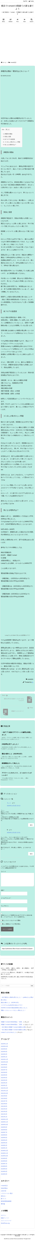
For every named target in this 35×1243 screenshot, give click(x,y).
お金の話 (3, 1191)
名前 (2, 890)
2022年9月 (4, 1064)
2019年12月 (4, 1150)
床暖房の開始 (7, 134)
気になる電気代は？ (9, 144)
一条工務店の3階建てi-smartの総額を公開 (13, 1027)
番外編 (3, 1204)
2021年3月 (4, 1111)
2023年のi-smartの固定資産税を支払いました (14, 1007)
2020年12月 (4, 1119)
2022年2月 (4, 1083)
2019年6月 (4, 1166)
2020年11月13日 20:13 (13, 805)
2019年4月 (4, 1171)
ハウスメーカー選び (7, 1193)
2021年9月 (4, 1096)
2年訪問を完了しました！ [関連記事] (10, 744)
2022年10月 (4, 1062)
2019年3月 (4, 1174)
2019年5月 (4, 1169)
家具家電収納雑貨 (6, 1201)
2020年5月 (4, 1137)
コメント (3, 871)
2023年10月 (4, 1046)
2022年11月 (4, 1059)
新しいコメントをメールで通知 (11, 920)
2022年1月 (4, 1085)
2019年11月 (4, 1153)
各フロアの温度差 (9, 139)
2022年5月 (4, 1075)
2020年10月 (4, 1124)
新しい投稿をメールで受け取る (11, 924)
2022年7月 (4, 1070)
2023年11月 (4, 1043)
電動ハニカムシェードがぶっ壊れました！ (13, 1010)
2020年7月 (4, 1132)
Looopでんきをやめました (8, 1032)
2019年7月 (4, 1163)
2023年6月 (4, 1049)
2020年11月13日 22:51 (13, 832)
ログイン (3, 1215)
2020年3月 (4, 1143)
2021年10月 (4, 1093)
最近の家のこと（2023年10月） (10, 1002)
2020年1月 (4, 1148)
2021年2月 (4, 1114)
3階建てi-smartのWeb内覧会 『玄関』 (12, 1022)
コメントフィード (6, 1220)
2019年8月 (4, 1161)
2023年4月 (4, 1051)
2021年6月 (4, 1103)
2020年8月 (4, 1129)
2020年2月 (4, 1145)
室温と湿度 (7, 136)
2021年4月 (4, 1109)
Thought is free (27, 1238)
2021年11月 (4, 1090)
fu (32, 682)
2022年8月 (4, 1067)
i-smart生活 (13, 62)
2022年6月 (4, 1072)
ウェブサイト (5, 906)
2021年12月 (4, 1088)
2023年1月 (4, 1057)
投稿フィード (5, 1218)
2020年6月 (4, 1135)
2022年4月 (4, 1077)
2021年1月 (4, 1116)
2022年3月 (4, 1080)
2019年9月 (4, 1158)
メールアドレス (6, 898)
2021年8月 (4, 1098)
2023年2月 (4, 1054)
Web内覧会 (4, 1188)
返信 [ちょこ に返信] (31, 825)
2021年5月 (4, 1106)
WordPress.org (5, 1223)
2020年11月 (4, 1122)
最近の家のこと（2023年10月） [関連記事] (12, 754)
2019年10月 (4, 1156)
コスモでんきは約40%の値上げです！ (12, 1005)
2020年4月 (4, 1140)
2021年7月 (4, 1101)
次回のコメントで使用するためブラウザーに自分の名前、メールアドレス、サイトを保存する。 (16, 916)
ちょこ (9, 803)
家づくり (3, 1198)
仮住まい (3, 1196)
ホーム (4, 62)
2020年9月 (4, 1127)
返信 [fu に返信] (31, 854)
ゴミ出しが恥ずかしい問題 (11, 142)
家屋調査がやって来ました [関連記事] (11, 763)
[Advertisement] (17, 41)
